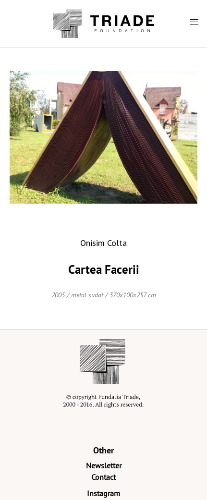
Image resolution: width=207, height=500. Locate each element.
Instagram (103, 493)
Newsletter (104, 465)
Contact (103, 477)
